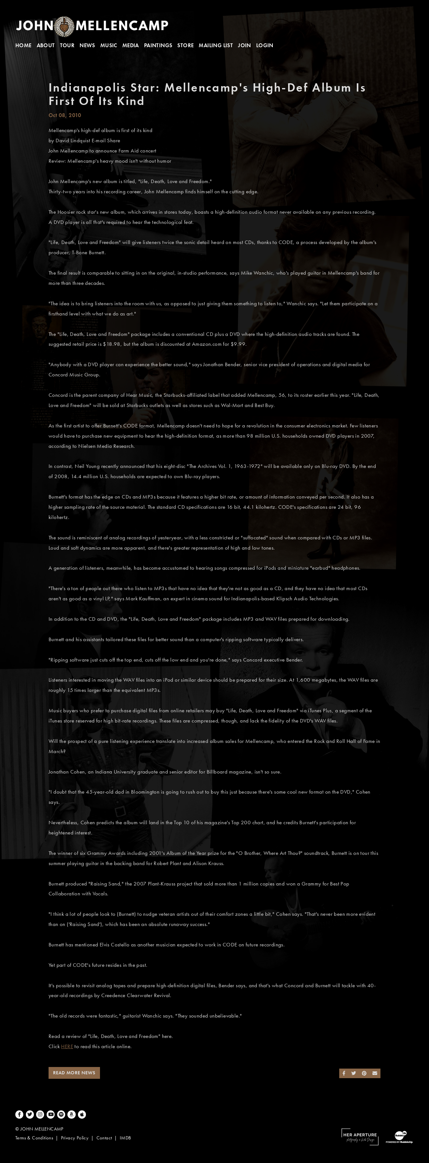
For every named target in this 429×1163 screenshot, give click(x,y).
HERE (67, 1046)
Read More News (74, 1073)
